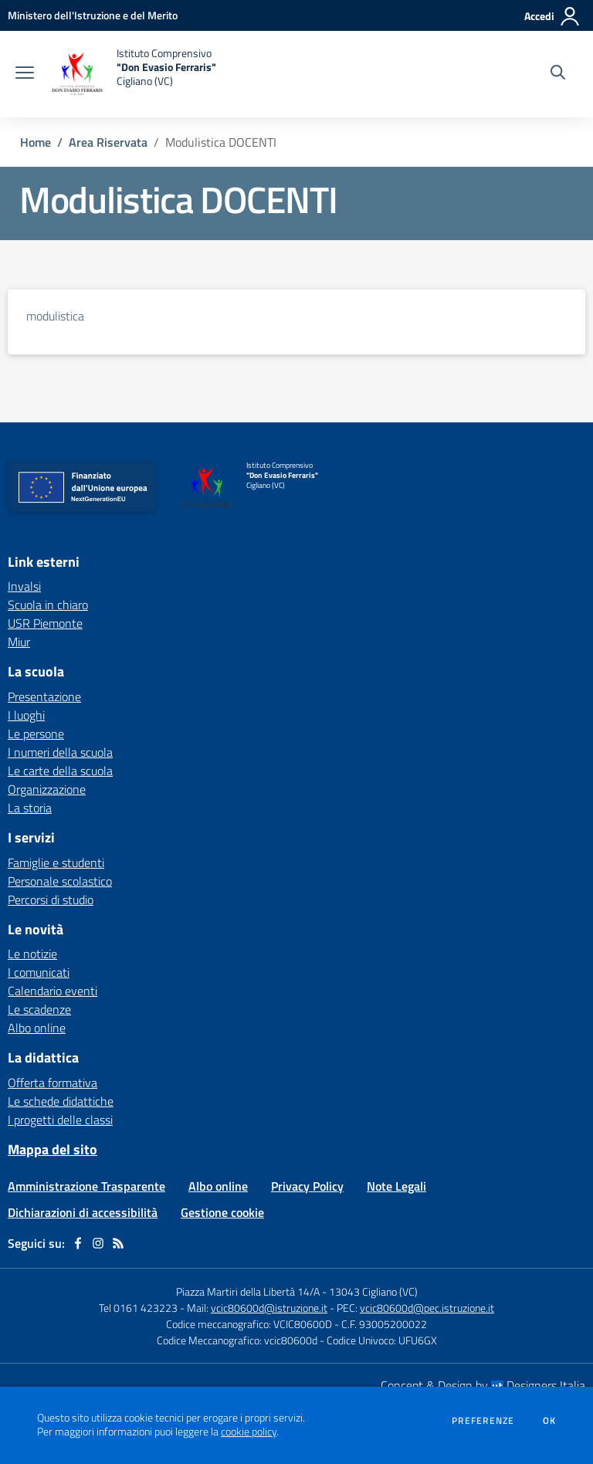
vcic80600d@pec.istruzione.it (427, 1308)
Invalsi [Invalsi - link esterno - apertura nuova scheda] (24, 586)
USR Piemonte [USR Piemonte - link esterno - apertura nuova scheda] (45, 623)
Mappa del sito (52, 1149)
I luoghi (26, 715)
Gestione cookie (222, 1212)
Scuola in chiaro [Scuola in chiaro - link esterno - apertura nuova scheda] (48, 604)
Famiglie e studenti (56, 862)
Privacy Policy (307, 1186)
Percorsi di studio (50, 899)
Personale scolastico (60, 881)
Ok (550, 1420)
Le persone (36, 733)
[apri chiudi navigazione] (24, 74)
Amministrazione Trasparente (86, 1186)
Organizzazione (47, 789)
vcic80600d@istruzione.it (269, 1308)
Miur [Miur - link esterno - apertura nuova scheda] (19, 641)
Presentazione (44, 696)
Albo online (37, 1027)
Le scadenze (39, 1009)
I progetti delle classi (60, 1119)
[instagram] (98, 1243)
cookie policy (248, 1431)
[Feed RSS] (118, 1243)
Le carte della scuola (60, 770)
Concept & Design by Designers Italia (483, 1385)
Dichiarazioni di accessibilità (83, 1212)
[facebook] (78, 1243)
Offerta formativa (52, 1082)
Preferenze (483, 1420)
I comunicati (38, 972)
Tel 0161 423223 (138, 1308)
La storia (30, 807)
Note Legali (396, 1186)
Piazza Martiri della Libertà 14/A (248, 1291)
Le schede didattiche (61, 1101)
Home (35, 142)
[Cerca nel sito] (558, 74)
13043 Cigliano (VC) (373, 1291)
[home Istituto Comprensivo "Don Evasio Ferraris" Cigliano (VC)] (132, 74)
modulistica (55, 316)
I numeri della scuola (60, 752)
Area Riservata (108, 142)
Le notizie (32, 953)
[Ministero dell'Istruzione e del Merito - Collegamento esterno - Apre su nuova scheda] (93, 15)
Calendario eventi (52, 990)
